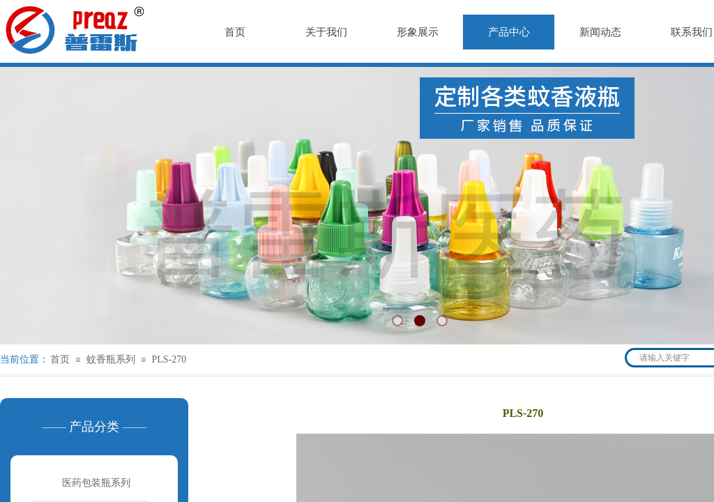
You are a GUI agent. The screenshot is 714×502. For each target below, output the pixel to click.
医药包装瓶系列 (96, 483)
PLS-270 (168, 359)
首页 (60, 359)
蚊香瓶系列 (110, 359)
